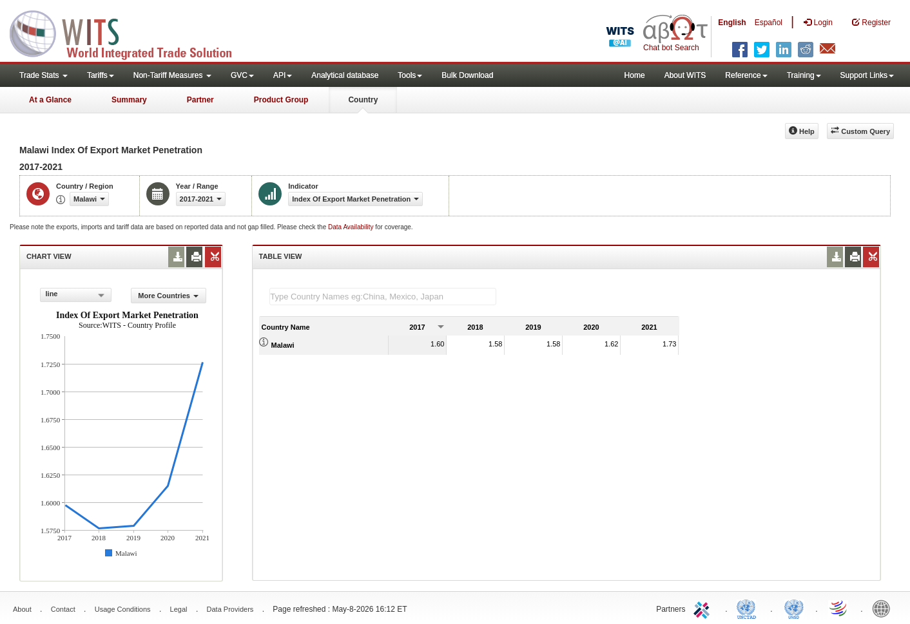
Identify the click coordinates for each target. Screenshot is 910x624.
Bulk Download (467, 75)
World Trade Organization (839, 608)
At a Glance (50, 99)
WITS (129, 32)
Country (363, 99)
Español (768, 22)
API (282, 75)
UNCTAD (749, 608)
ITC (704, 608)
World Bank (884, 608)
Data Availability (351, 227)
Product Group (281, 99)
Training (804, 75)
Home (634, 75)
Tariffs (100, 75)
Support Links (867, 75)
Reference (746, 75)
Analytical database (344, 75)
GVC (242, 75)
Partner (200, 99)
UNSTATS (794, 608)
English (732, 22)
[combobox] (75, 295)
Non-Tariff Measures (172, 75)
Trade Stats (43, 75)
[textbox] (382, 296)
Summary (129, 99)
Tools (410, 75)
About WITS (685, 75)
